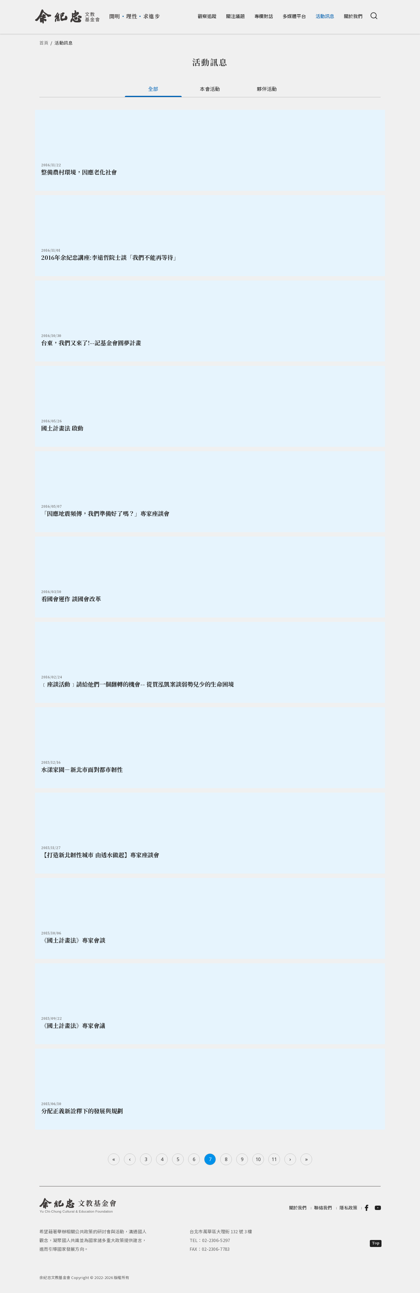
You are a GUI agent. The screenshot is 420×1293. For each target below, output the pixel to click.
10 (258, 1159)
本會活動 (210, 88)
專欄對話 (263, 16)
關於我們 (353, 16)
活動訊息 (325, 16)
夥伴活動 (267, 88)
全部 (153, 88)
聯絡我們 (323, 1207)
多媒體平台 (294, 16)
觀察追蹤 (207, 16)
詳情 (210, 150)
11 (274, 1159)
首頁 (44, 43)
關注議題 (235, 16)
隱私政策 (348, 1207)
